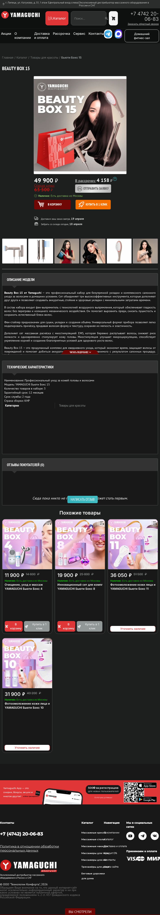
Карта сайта (111, 866)
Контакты (96, 34)
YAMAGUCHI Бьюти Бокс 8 (76, 588)
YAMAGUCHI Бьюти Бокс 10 (24, 707)
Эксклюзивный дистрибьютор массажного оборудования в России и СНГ (114, 4)
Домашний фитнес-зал (142, 36)
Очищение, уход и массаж (24, 584)
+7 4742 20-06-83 (144, 16)
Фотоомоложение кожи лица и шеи (31, 703)
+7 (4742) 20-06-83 (21, 834)
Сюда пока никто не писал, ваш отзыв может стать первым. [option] (80, 498)
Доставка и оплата (42, 36)
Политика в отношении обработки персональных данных (29, 848)
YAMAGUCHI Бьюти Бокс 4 (23, 588)
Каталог (109, 839)
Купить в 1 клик (93, 204)
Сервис (79, 34)
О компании (22, 36)
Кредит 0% (110, 853)
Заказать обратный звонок (143, 24)
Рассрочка (61, 34)
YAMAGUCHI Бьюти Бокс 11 (129, 588)
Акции (6, 34)
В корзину (13, 626)
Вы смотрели (80, 912)
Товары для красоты (72, 405)
